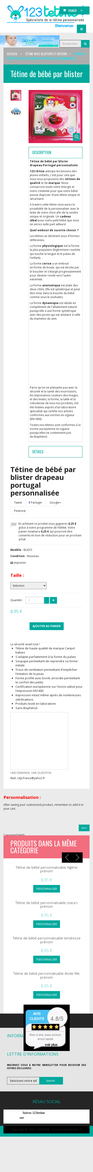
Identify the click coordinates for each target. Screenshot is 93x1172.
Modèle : (16, 550)
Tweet (17, 502)
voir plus (51, 1045)
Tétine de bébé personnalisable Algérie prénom (47, 869)
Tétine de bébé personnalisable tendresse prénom (47, 940)
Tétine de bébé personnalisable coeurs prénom (46, 904)
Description (41, 152)
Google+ (55, 502)
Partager (35, 502)
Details (37, 451)
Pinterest (19, 511)
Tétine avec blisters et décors (46, 53)
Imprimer (20, 563)
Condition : (18, 556)
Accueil (12, 53)
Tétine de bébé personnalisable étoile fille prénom (46, 975)
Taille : (17, 575)
